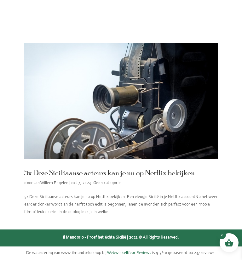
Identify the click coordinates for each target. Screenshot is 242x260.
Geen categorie (107, 183)
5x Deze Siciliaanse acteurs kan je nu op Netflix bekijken (109, 172)
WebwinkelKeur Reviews (129, 253)
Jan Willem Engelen (51, 183)
